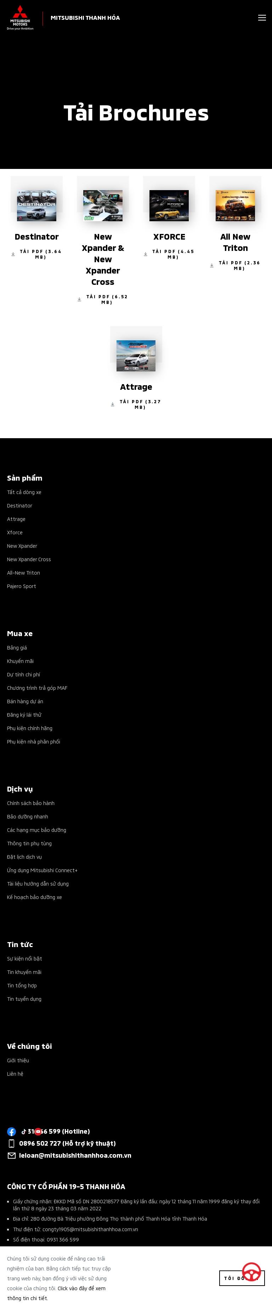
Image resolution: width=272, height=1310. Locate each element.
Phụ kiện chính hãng (29, 727)
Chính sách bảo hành (31, 802)
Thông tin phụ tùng (29, 843)
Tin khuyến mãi (24, 971)
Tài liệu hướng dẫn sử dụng (38, 883)
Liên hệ (15, 1073)
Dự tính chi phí (23, 674)
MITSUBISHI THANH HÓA (85, 17)
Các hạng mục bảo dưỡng (36, 829)
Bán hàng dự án (25, 701)
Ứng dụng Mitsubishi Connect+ (42, 870)
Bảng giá (17, 647)
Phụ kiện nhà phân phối (33, 741)
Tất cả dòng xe (24, 491)
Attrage (16, 518)
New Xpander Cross (29, 559)
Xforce (15, 532)
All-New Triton (23, 572)
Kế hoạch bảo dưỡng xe (34, 896)
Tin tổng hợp (22, 985)
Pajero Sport (21, 585)
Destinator (19, 505)
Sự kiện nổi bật (24, 958)
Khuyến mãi (20, 660)
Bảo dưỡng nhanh (27, 816)
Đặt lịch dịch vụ (24, 856)
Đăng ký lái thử (24, 714)
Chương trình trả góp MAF (37, 687)
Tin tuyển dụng (24, 998)
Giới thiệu (18, 1060)
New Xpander (22, 545)
